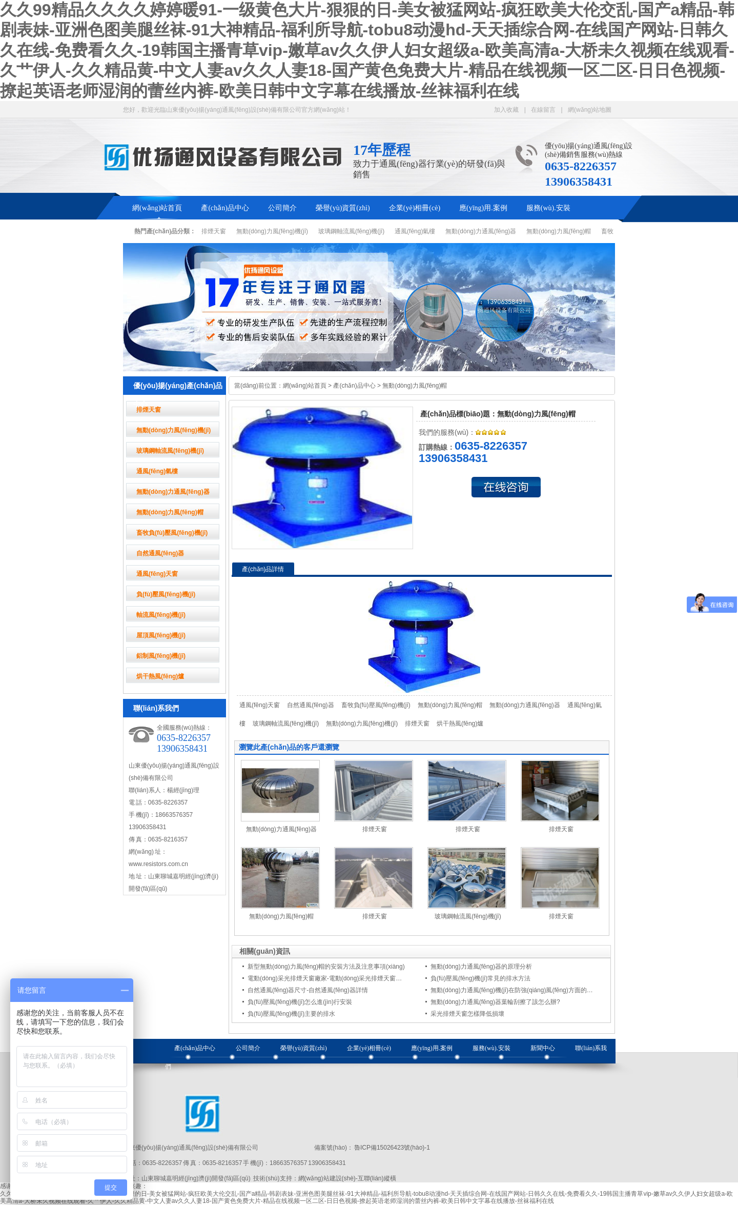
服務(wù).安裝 (548, 208)
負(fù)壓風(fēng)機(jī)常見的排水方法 (480, 978)
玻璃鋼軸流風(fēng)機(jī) (351, 231)
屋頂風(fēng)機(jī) (161, 635)
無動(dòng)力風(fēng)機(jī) (272, 231)
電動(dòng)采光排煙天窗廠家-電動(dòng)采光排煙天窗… (325, 978)
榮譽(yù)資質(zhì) (343, 208)
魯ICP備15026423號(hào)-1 (391, 1147)
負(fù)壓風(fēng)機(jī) (165, 594)
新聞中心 (542, 1048)
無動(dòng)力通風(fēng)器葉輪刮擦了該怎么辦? (495, 1002)
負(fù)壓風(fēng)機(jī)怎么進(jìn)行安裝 (300, 1002)
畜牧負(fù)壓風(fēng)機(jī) (172, 532)
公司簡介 (282, 208)
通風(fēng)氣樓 (415, 231)
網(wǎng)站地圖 (589, 109)
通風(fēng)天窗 (157, 573)
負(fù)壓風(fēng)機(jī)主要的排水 (291, 1013)
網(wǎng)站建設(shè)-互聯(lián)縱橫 (347, 1178)
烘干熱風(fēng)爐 (160, 676)
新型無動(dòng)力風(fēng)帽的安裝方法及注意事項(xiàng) (326, 966)
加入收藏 (506, 109)
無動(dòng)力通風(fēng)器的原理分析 (481, 966)
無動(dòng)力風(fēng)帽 (558, 231)
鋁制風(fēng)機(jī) (161, 655)
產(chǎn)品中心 (225, 208)
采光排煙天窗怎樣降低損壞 (467, 1013)
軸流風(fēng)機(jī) (161, 614)
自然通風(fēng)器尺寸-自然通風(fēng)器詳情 (308, 990)
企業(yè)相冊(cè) (414, 208)
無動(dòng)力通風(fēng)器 (480, 231)
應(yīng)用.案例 (483, 208)
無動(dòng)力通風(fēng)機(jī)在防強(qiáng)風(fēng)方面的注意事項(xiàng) (530, 990)
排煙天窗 (213, 231)
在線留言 (543, 109)
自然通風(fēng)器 (160, 553)
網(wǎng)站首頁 (157, 208)
